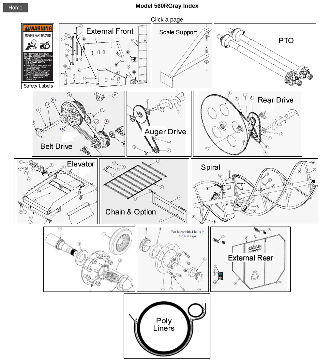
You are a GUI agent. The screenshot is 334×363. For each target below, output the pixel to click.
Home (15, 7)
